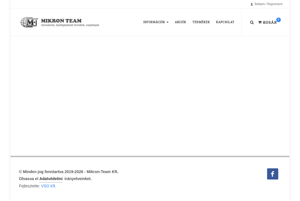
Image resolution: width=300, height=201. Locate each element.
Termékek (201, 22)
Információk (156, 22)
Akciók (180, 22)
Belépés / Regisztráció (266, 4)
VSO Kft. (48, 186)
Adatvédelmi (50, 178)
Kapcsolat (225, 22)
